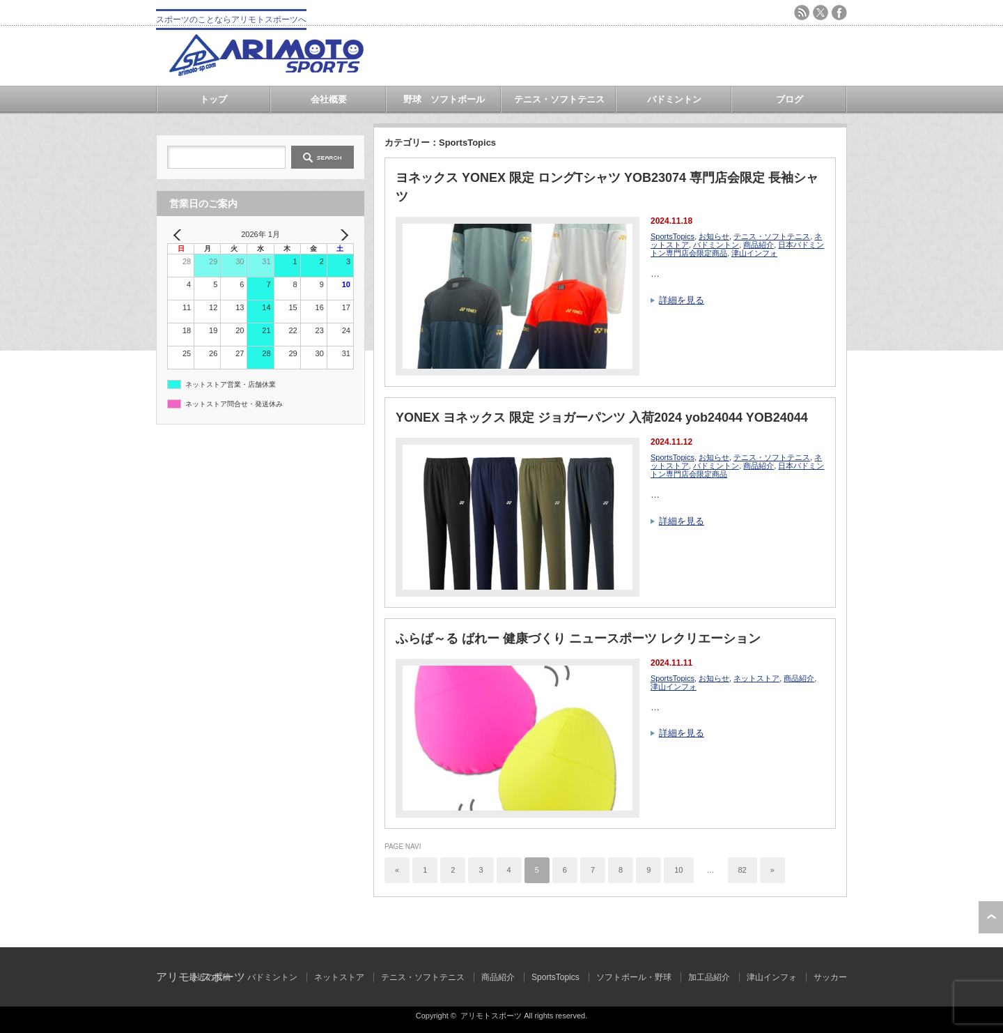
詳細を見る (681, 300)
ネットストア (756, 678)
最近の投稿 (210, 977)
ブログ (789, 99)
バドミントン (674, 99)
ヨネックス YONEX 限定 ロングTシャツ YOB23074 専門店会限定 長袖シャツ (607, 187)
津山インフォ (754, 253)
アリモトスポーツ (491, 1015)
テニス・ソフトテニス (559, 99)
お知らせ (714, 236)
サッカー (830, 977)
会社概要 (329, 99)
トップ (213, 99)
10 (678, 870)
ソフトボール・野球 (633, 977)
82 (742, 870)
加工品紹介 (709, 977)
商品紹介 (758, 244)
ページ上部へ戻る (991, 917)
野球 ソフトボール (444, 99)
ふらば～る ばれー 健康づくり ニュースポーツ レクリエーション (578, 638)
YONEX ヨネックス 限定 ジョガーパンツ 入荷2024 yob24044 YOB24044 (602, 417)
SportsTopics (672, 236)
